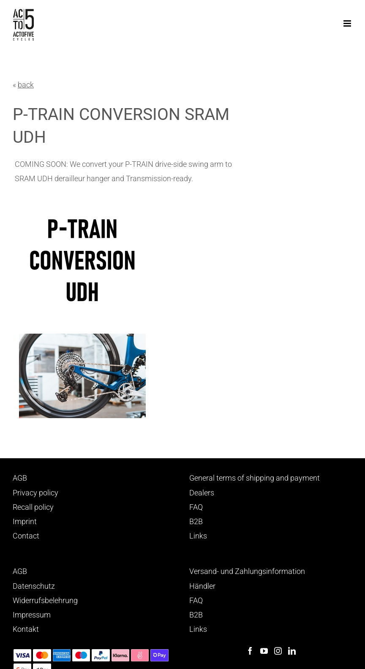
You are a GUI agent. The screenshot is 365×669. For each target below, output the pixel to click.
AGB (20, 477)
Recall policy (33, 507)
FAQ (196, 507)
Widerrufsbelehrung (45, 600)
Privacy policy (35, 492)
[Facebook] (250, 651)
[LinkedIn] (292, 651)
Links (198, 535)
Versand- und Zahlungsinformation (247, 571)
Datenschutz (34, 586)
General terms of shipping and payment (254, 477)
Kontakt (26, 629)
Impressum (32, 614)
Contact (26, 535)
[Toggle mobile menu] (347, 23)
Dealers (201, 492)
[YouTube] (264, 651)
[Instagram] (278, 651)
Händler (202, 586)
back (26, 84)
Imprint (25, 521)
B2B (196, 521)
